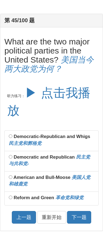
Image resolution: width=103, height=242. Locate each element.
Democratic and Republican (49, 160)
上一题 (23, 217)
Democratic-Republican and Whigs (49, 140)
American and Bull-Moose (49, 181)
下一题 (79, 217)
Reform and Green (46, 197)
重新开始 (52, 217)
